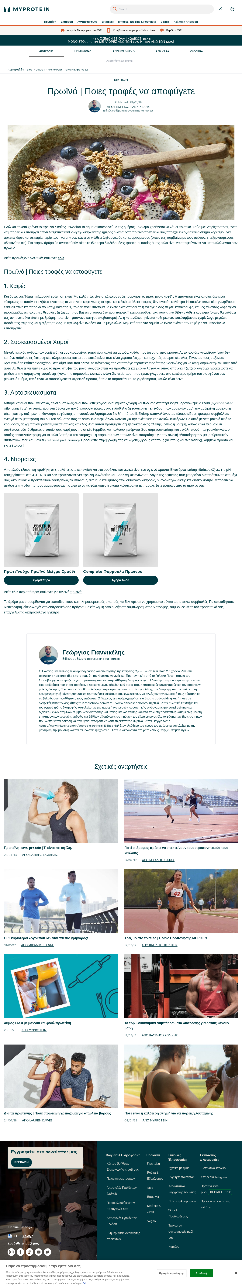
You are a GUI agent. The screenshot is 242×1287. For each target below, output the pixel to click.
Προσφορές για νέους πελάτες (215, 1204)
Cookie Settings (20, 1227)
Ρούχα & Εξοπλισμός (155, 1175)
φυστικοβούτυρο (103, 318)
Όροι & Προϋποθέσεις (178, 1213)
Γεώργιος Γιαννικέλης (93, 652)
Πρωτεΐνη (50, 22)
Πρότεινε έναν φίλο (216, 1189)
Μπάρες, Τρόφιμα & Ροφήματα (137, 22)
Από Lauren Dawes (37, 1120)
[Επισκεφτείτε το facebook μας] (20, 1252)
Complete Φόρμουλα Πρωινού (113, 571)
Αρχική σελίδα (16, 69)
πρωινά (76, 592)
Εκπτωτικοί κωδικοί (213, 1168)
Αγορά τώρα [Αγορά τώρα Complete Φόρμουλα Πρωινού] (120, 580)
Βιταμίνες (108, 22)
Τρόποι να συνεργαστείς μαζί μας (180, 1231)
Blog (30, 69)
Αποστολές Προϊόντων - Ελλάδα (123, 1221)
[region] (121, 1273)
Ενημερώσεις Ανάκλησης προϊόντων (123, 1236)
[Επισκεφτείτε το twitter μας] (47, 1252)
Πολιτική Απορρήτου (182, 1201)
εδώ (61, 258)
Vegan (165, 22)
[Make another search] (121, 61)
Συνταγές (162, 50)
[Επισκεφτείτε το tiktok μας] (29, 1252)
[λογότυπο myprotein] (26, 9)
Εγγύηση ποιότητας (181, 1177)
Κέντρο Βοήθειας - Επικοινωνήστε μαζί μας (123, 1166)
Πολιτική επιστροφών (121, 1178)
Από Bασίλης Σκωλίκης (40, 855)
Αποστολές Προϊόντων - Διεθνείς (123, 1191)
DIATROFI (121, 79)
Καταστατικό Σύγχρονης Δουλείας (182, 1189)
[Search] (114, 9)
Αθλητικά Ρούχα (87, 22)
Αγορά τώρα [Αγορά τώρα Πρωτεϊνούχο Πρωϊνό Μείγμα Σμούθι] (41, 580)
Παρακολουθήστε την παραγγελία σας (121, 1206)
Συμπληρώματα (124, 50)
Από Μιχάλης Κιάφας (158, 860)
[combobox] (162, 9)
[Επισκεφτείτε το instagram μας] (11, 1252)
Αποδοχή (201, 1273)
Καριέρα (173, 1246)
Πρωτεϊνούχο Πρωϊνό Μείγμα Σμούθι (39, 571)
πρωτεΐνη (63, 318)
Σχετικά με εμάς (178, 1168)
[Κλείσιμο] (236, 1273)
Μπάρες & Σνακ (154, 1209)
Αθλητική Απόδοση (186, 22)
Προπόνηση (82, 50)
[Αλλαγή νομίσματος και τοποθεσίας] (48, 1236)
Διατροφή (67, 22)
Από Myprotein (34, 1030)
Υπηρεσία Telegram (214, 1177)
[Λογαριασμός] (221, 9)
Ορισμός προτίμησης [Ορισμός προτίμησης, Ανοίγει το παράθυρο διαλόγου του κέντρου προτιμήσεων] (171, 1273)
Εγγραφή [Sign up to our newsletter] (21, 1162)
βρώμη (49, 318)
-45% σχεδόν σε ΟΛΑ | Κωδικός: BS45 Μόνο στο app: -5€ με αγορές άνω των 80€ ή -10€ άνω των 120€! (121, 40)
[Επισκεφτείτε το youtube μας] (38, 1252)
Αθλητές (196, 50)
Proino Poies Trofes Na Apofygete (68, 69)
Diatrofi (40, 69)
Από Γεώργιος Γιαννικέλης (128, 107)
